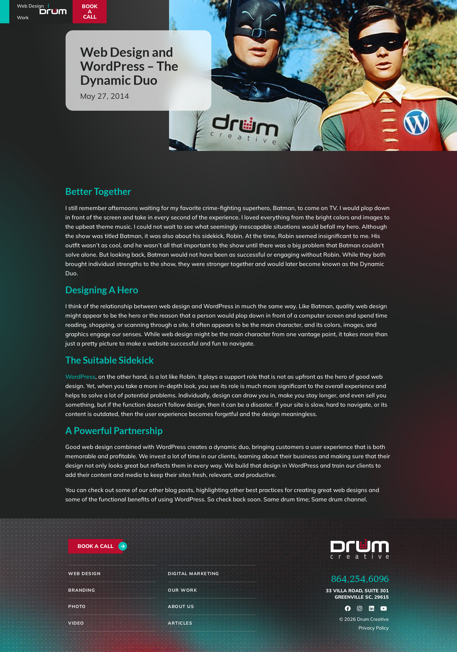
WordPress (80, 376)
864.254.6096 (360, 579)
